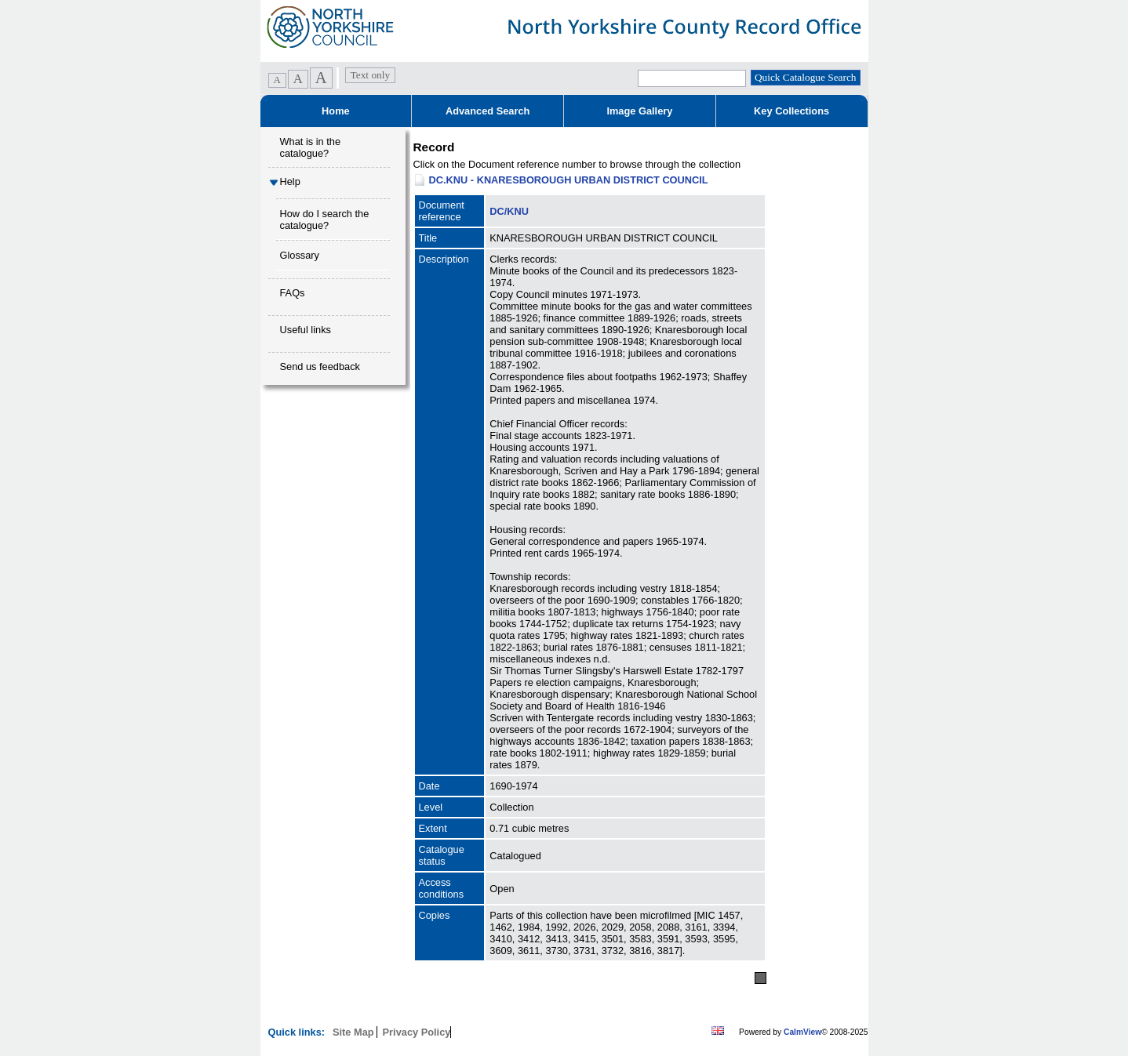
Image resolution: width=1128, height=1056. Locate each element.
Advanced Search (487, 111)
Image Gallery (639, 111)
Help (290, 181)
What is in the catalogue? (310, 147)
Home (336, 111)
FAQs (292, 293)
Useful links (305, 330)
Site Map (355, 1032)
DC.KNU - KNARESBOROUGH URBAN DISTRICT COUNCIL (568, 180)
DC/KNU (509, 211)
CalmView (802, 1032)
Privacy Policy (417, 1032)
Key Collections (791, 111)
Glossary (300, 255)
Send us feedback (320, 366)
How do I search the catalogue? (324, 219)
